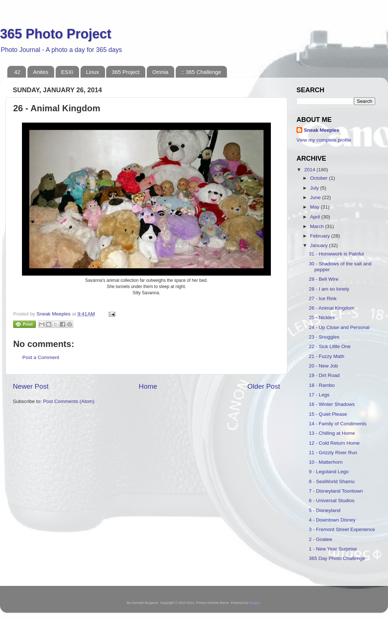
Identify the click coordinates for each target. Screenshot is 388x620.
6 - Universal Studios (332, 500)
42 (17, 72)
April (315, 217)
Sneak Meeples (321, 130)
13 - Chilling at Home (332, 433)
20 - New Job (323, 366)
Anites (40, 72)
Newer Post (31, 386)
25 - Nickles (322, 317)
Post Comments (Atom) (68, 401)
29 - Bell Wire (324, 279)
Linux (92, 72)
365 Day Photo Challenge (337, 558)
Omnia (160, 72)
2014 (310, 169)
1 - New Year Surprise (333, 549)
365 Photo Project (55, 33)
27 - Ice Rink (323, 298)
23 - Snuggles (324, 337)
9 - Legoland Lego (329, 471)
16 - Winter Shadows (332, 404)
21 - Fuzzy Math (326, 356)
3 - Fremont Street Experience (342, 529)
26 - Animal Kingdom (332, 308)
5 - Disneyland (324, 510)
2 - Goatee (320, 539)
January (319, 245)
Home (148, 386)
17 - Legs (319, 394)
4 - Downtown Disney (332, 520)
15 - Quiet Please (328, 414)
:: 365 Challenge (201, 72)
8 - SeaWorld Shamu (332, 481)
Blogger (254, 603)
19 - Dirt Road (324, 375)
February (320, 236)
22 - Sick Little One (330, 346)
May (315, 207)
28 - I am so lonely (329, 289)
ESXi (67, 72)
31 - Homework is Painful (336, 254)
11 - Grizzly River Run (333, 452)
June (316, 197)
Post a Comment (40, 357)
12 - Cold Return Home (334, 443)
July (315, 188)
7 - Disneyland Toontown (336, 491)
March (317, 226)
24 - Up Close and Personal (339, 327)
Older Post (263, 386)
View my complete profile (323, 140)
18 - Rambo (322, 385)
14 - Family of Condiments (338, 423)
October (319, 178)
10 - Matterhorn (326, 462)
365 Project (125, 72)
